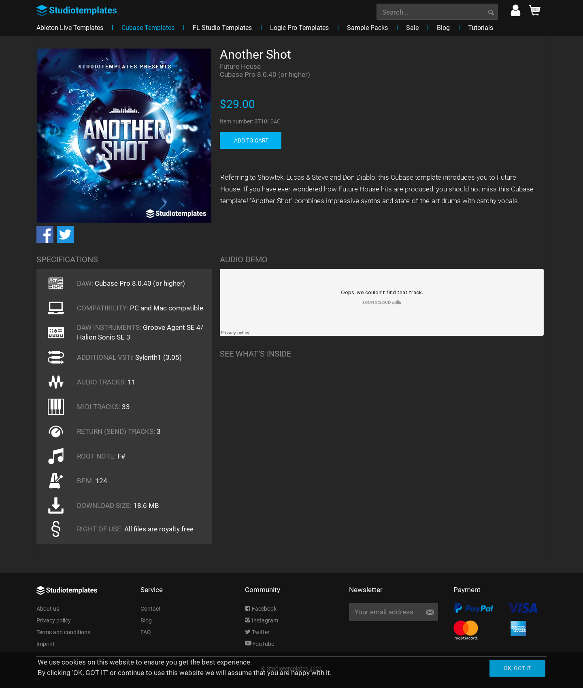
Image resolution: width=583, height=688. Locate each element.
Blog (146, 620)
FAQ (145, 632)
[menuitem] (437, 11)
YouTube (259, 644)
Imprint (45, 644)
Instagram (261, 620)
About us (47, 608)
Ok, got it (517, 668)
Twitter (257, 632)
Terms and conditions (63, 632)
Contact (150, 608)
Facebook (261, 608)
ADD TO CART (251, 140)
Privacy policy (53, 620)
